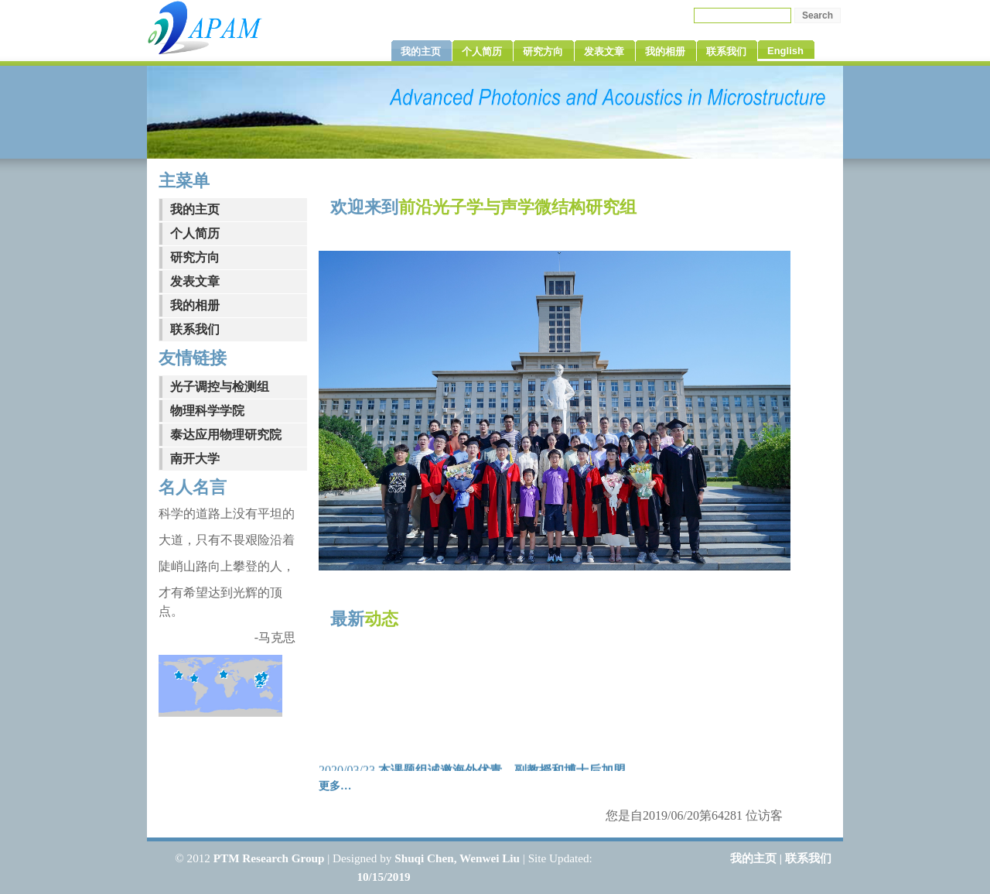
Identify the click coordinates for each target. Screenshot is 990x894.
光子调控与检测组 (219, 386)
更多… (335, 785)
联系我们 (195, 329)
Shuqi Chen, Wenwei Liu (457, 858)
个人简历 (195, 233)
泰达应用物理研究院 (226, 434)
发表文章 (195, 281)
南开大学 (195, 458)
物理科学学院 (207, 410)
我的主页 (195, 209)
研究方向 (195, 257)
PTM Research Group (269, 858)
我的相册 (195, 305)
